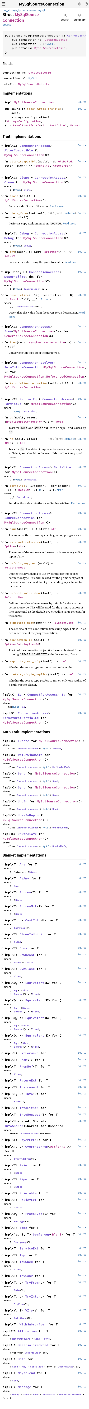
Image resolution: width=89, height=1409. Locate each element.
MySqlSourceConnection (41, 4)
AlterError (61, 165)
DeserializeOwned (33, 1345)
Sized (32, 872)
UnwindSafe (27, 834)
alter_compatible (23, 161)
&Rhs (7, 443)
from (13, 342)
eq (11, 417)
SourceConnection (19, 518)
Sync (21, 787)
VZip (29, 1310)
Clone (24, 178)
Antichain (33, 125)
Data (21, 1359)
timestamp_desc (22, 622)
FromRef (26, 1066)
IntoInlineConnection (23, 367)
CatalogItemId (56, 39)
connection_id (21, 640)
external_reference (25, 542)
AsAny (24, 878)
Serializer (24, 497)
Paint (24, 1165)
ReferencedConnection (65, 376)
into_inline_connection (29, 383)
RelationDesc (14, 567)
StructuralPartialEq (21, 718)
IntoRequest (30, 1114)
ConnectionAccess (35, 146)
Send (21, 773)
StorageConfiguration (23, 121)
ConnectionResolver (37, 363)
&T (65, 1147)
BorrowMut (28, 906)
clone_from (18, 213)
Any (22, 864)
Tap (22, 1255)
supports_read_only (25, 661)
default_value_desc (25, 593)
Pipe (23, 1179)
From (8, 331)
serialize (17, 485)
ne (11, 438)
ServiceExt (29, 1248)
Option (9, 546)
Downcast (27, 955)
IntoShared (13, 1126)
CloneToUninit (32, 934)
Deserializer (25, 306)
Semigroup (41, 1234)
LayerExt (27, 1140)
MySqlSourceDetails (49, 48)
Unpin (22, 801)
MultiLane (20, 1318)
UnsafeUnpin (28, 815)
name (13, 529)
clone (14, 196)
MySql (49, 43)
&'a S (56, 1234)
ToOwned (26, 1262)
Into (29, 1094)
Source (7, 24)
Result (18, 125)
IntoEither (29, 1108)
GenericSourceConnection (26, 336)
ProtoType (33, 1214)
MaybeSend (26, 1373)
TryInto (32, 1296)
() (47, 165)
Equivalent (34, 983)
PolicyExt (28, 1200)
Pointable (28, 1193)
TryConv (26, 1276)
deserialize (19, 295)
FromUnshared (29, 1133)
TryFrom (32, 1282)
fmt (12, 251)
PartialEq (28, 399)
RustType (19, 1221)
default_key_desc (23, 563)
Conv (23, 948)
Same (23, 1228)
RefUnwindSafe (30, 755)
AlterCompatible (18, 150)
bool (59, 421)
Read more (56, 206)
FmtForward (29, 1053)
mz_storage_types (14, 10)
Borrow (25, 892)
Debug (24, 233)
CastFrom (19, 927)
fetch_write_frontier (44, 108)
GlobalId (65, 161)
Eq (20, 694)
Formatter (50, 251)
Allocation (27, 1331)
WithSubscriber (33, 1324)
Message (24, 1387)
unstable (69, 213)
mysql (41, 10)
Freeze (23, 741)
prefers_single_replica (29, 674)
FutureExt (28, 1080)
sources (31, 10)
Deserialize (14, 277)
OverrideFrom (36, 1147)
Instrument (29, 1087)
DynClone (27, 969)
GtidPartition (54, 125)
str (53, 529)
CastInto (32, 920)
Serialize (62, 467)
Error (74, 125)
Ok (41, 489)
